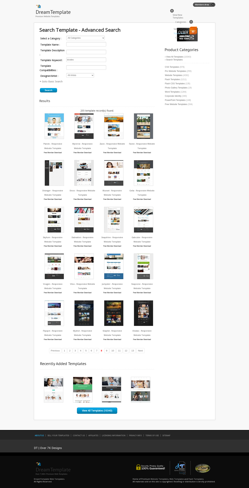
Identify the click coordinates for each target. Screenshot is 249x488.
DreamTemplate (53, 11)
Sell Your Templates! (58, 435)
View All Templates (174, 57)
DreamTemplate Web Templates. (49, 479)
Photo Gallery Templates (176, 88)
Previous (55, 350)
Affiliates (93, 435)
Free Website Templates (176, 104)
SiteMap (166, 435)
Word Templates (172, 92)
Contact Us (79, 435)
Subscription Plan (182, 28)
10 (112, 350)
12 (126, 350)
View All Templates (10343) (97, 410)
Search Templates (174, 60)
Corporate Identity (173, 96)
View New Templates (178, 16)
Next (140, 350)
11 (119, 350)
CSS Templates (172, 67)
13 (132, 350)
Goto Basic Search (52, 81)
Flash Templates (172, 79)
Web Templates (176, 479)
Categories (180, 22)
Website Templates (173, 75)
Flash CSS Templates (175, 83)
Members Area (202, 4)
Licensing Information (113, 435)
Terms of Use (152, 435)
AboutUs (39, 435)
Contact (179, 37)
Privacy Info (135, 435)
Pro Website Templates (175, 71)
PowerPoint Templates (175, 100)
